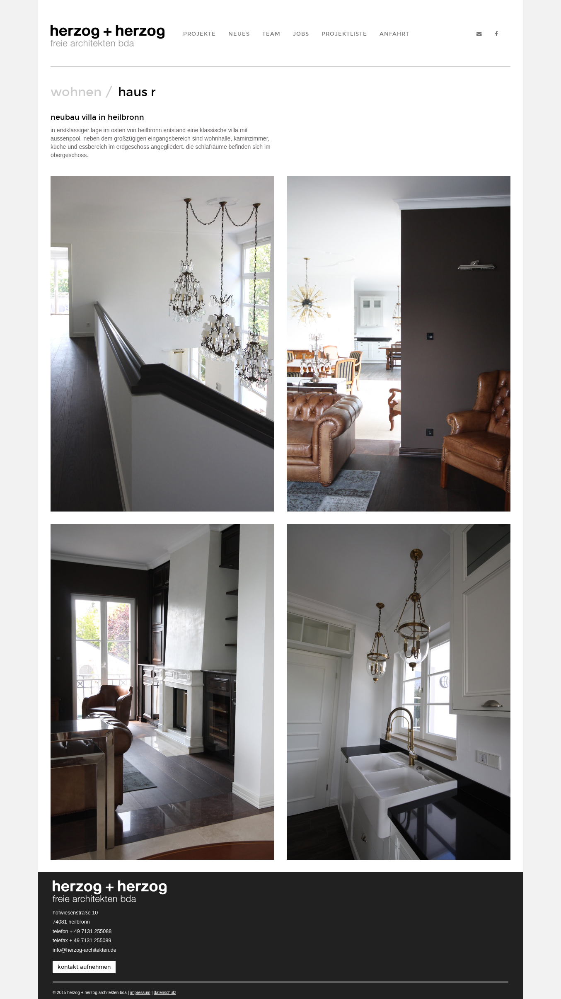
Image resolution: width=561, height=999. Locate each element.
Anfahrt (394, 34)
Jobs (301, 34)
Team (271, 34)
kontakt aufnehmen (84, 967)
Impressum (140, 992)
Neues (239, 34)
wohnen (76, 92)
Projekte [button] (199, 34)
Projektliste (344, 34)
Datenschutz (165, 992)
